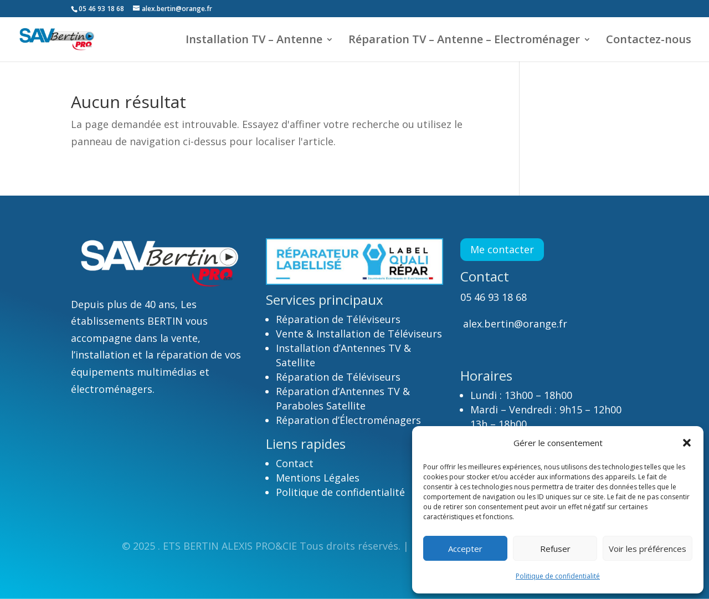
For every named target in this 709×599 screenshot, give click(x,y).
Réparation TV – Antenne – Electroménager (464, 41)
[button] (686, 442)
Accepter (465, 548)
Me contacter (502, 249)
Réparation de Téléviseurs (338, 319)
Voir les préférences (647, 548)
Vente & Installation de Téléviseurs (359, 333)
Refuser (555, 548)
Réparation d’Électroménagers (348, 420)
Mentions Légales (317, 477)
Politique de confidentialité (558, 576)
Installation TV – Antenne (254, 41)
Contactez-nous (648, 41)
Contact (296, 463)
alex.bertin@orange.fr (513, 323)
